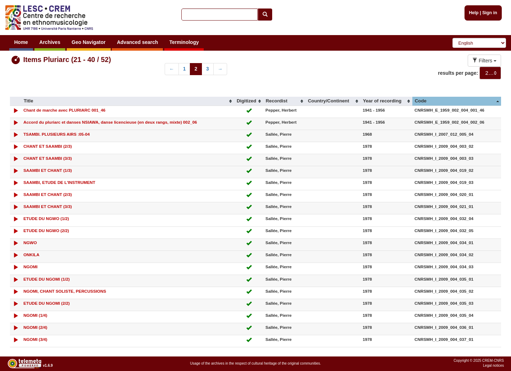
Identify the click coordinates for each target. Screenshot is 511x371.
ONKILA (31, 254)
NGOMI (30, 266)
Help (473, 12)
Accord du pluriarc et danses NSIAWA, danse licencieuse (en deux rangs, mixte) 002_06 (110, 122)
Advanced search (137, 42)
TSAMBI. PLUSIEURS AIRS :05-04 (56, 134)
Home (21, 42)
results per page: (458, 73)
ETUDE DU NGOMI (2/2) (46, 303)
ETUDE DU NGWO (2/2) (46, 230)
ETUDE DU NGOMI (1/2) (46, 279)
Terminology (184, 42)
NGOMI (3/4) (35, 339)
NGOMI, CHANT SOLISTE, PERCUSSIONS (64, 291)
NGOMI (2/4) (35, 327)
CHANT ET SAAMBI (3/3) (47, 158)
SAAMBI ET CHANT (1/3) (47, 170)
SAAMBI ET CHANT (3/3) (47, 206)
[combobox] (490, 73)
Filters (484, 60)
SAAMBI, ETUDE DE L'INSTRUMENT (59, 182)
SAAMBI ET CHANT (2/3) (47, 194)
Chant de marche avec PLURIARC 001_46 (64, 110)
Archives (49, 42)
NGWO (30, 242)
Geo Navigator (89, 42)
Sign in (489, 12)
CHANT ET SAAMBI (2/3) (47, 146)
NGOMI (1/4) (35, 315)
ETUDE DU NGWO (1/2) (46, 218)
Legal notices (493, 365)
